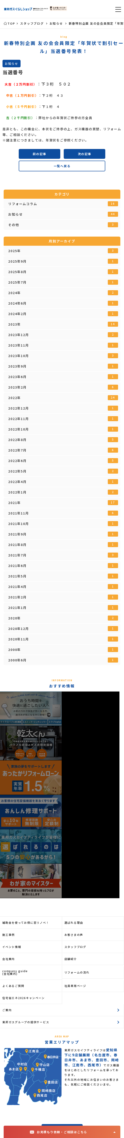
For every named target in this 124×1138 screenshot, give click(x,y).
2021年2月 (63, 597)
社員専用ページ (75, 986)
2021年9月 (63, 534)
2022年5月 (63, 471)
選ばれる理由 (73, 922)
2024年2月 (63, 313)
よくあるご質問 (13, 986)
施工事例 (8, 935)
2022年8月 (63, 439)
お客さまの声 (73, 935)
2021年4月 (63, 586)
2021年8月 (63, 544)
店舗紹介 (70, 959)
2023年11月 (63, 345)
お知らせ (63, 214)
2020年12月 (63, 628)
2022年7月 (63, 450)
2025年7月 (63, 282)
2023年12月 (63, 334)
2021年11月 (63, 513)
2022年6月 (63, 460)
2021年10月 (63, 523)
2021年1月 (63, 607)
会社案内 (8, 959)
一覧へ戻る (62, 166)
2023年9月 (63, 366)
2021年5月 (63, 576)
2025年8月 (63, 271)
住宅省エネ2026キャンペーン (23, 998)
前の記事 (39, 154)
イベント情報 (11, 947)
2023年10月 (63, 355)
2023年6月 (63, 376)
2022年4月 (63, 481)
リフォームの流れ (77, 972)
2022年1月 (63, 492)
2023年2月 (63, 387)
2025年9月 (63, 261)
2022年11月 (63, 418)
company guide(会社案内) (15, 972)
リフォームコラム (63, 203)
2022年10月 (63, 429)
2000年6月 (63, 660)
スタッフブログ (75, 947)
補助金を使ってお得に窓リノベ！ (25, 922)
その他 (63, 224)
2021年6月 (63, 565)
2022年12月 (63, 408)
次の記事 (84, 154)
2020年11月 (63, 639)
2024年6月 (63, 303)
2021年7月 (63, 555)
